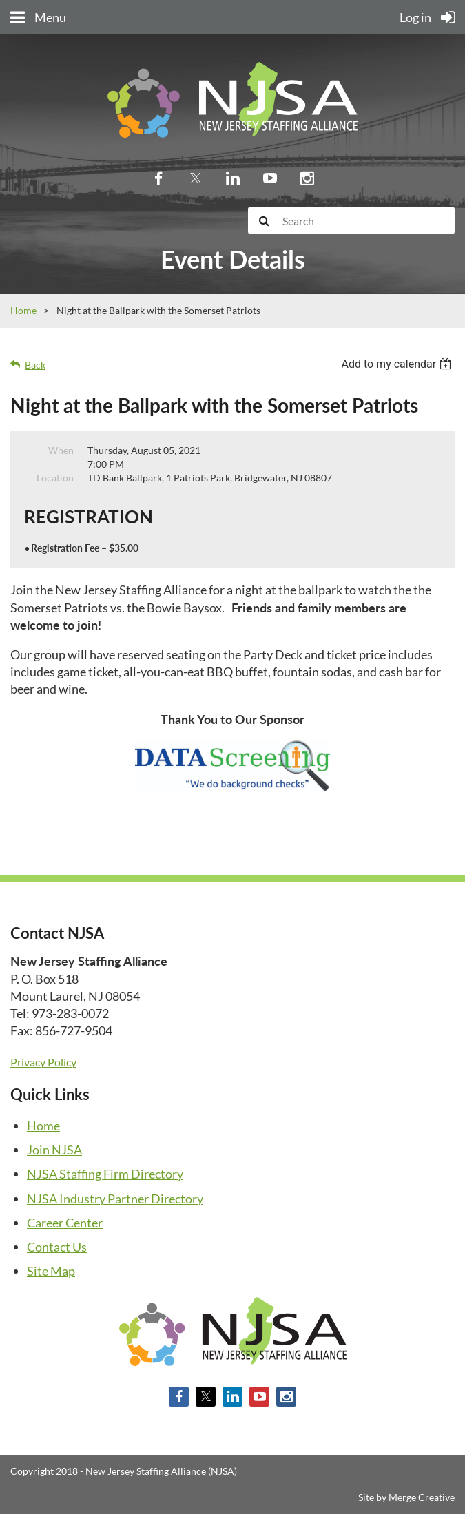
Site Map (51, 1270)
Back (35, 365)
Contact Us (57, 1246)
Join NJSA (54, 1149)
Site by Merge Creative (406, 1497)
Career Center (65, 1222)
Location (55, 478)
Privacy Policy (43, 1061)
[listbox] (398, 364)
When (61, 450)
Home (23, 310)
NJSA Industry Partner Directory (115, 1198)
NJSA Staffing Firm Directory (105, 1173)
